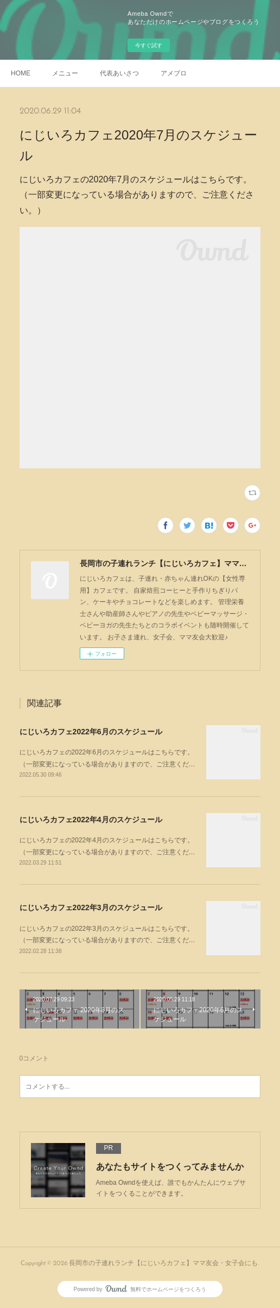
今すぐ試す (148, 45)
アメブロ (174, 73)
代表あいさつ (119, 73)
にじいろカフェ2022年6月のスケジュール (91, 731)
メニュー (65, 73)
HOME (20, 73)
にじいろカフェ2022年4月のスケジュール (91, 819)
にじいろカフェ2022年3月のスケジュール (91, 907)
